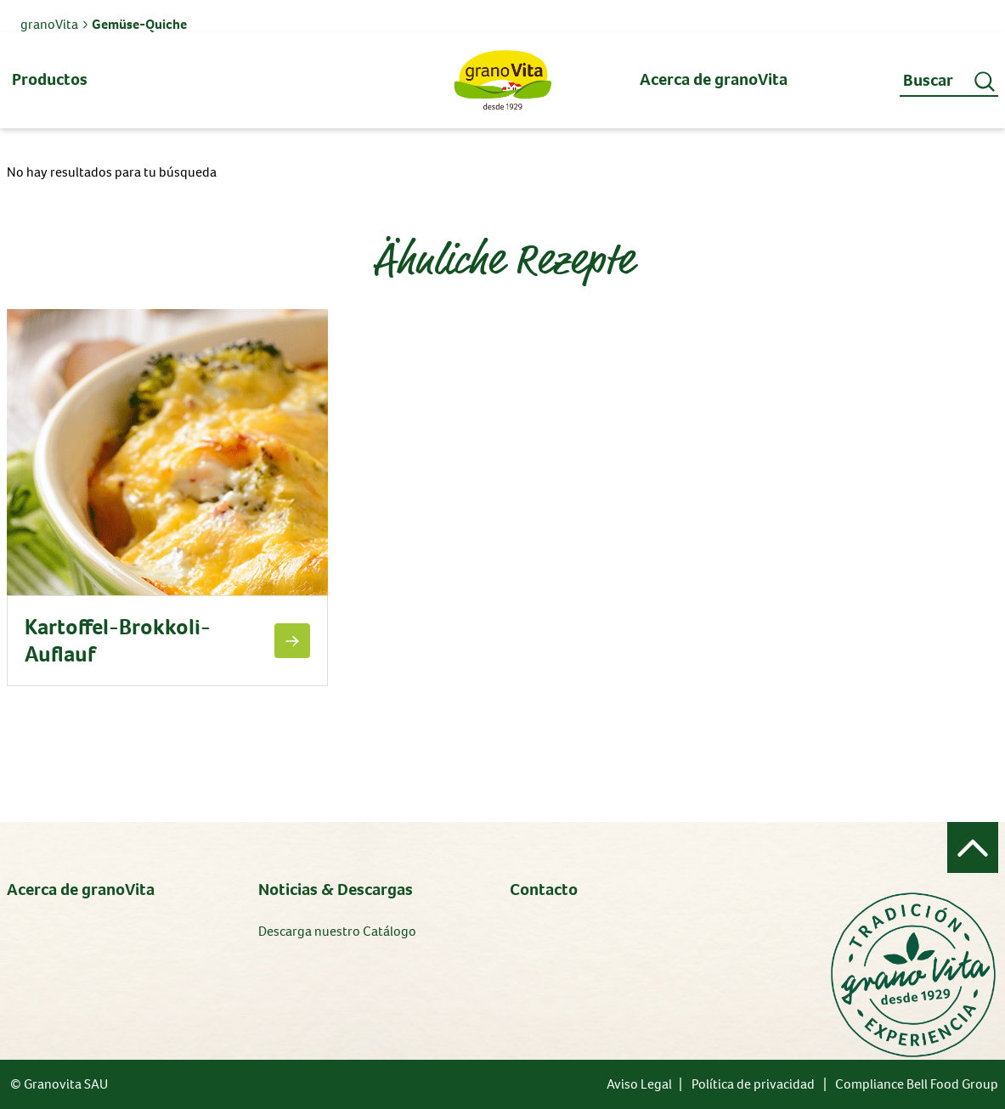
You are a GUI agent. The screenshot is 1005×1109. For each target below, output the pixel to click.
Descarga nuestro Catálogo (337, 931)
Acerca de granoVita (81, 889)
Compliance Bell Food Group (916, 1084)
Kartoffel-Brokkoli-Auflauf (118, 640)
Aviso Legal (639, 1084)
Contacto (544, 889)
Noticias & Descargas (335, 889)
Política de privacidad (753, 1084)
